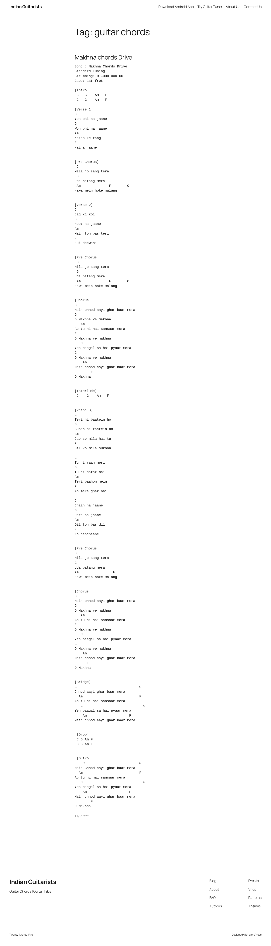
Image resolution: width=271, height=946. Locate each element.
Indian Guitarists (32, 882)
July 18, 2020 (82, 816)
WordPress (255, 934)
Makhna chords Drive (103, 57)
